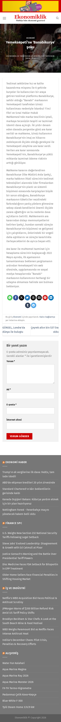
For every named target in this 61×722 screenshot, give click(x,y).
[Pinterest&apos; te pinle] (45, 297)
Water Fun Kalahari (13, 663)
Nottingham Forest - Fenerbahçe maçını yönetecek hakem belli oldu (25, 512)
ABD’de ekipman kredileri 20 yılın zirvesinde (28, 482)
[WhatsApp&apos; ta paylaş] (10, 297)
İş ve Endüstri (15, 588)
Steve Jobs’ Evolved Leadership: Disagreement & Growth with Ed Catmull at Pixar (29, 545)
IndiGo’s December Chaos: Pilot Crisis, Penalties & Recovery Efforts (24, 642)
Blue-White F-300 (12, 700)
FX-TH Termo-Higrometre (16, 688)
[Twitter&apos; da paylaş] (27, 297)
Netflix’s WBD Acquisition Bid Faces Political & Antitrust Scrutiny (29, 600)
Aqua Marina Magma (14, 669)
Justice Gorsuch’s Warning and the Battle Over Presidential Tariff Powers (29, 556)
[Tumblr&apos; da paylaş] (27, 305)
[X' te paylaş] (21, 297)
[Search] (57, 18)
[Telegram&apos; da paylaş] (33, 305)
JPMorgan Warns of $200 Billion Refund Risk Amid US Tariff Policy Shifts (28, 610)
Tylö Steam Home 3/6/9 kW (18, 707)
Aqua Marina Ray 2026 (15, 675)
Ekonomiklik (12, 56)
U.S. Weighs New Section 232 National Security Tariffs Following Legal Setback (29, 535)
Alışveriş (12, 653)
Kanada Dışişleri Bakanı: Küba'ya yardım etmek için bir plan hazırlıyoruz (30, 501)
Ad (9, 389)
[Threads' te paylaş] (33, 297)
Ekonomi (30, 38)
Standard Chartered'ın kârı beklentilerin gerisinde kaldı (26, 491)
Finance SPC (14, 523)
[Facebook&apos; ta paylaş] (15, 297)
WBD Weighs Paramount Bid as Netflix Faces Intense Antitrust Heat (28, 631)
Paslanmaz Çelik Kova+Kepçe (19, 694)
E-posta (11, 404)
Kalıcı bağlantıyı (47, 317)
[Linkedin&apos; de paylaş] (51, 297)
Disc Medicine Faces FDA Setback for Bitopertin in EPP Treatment (30, 566)
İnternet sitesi (14, 419)
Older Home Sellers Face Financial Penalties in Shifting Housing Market (30, 577)
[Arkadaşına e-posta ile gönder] (39, 297)
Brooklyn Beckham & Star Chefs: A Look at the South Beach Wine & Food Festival (29, 621)
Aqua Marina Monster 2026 (18, 682)
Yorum (11, 361)
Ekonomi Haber (16, 462)
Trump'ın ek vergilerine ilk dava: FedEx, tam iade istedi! (28, 474)
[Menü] (4, 18)
